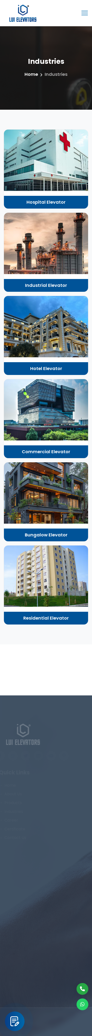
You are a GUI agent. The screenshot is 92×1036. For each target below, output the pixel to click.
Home (31, 74)
